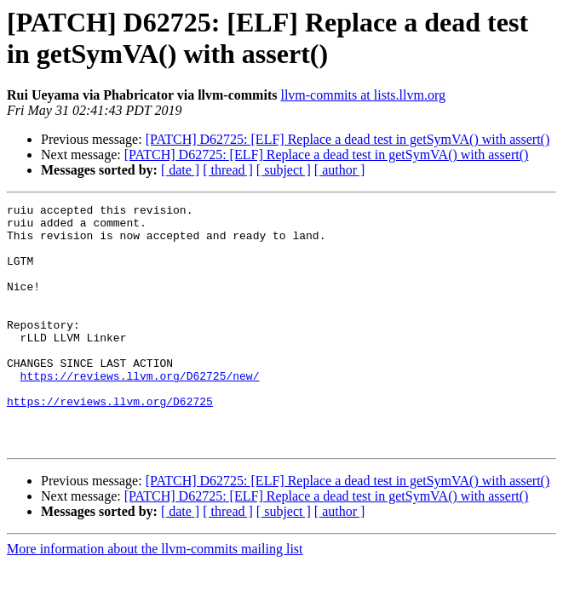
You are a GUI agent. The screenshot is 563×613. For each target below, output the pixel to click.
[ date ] (180, 170)
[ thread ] (228, 170)
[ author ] (339, 170)
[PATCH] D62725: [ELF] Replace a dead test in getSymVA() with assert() (348, 139)
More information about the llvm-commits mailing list (155, 597)
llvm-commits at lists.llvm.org (362, 95)
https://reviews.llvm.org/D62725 (110, 442)
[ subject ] (283, 170)
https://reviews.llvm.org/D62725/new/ (140, 411)
